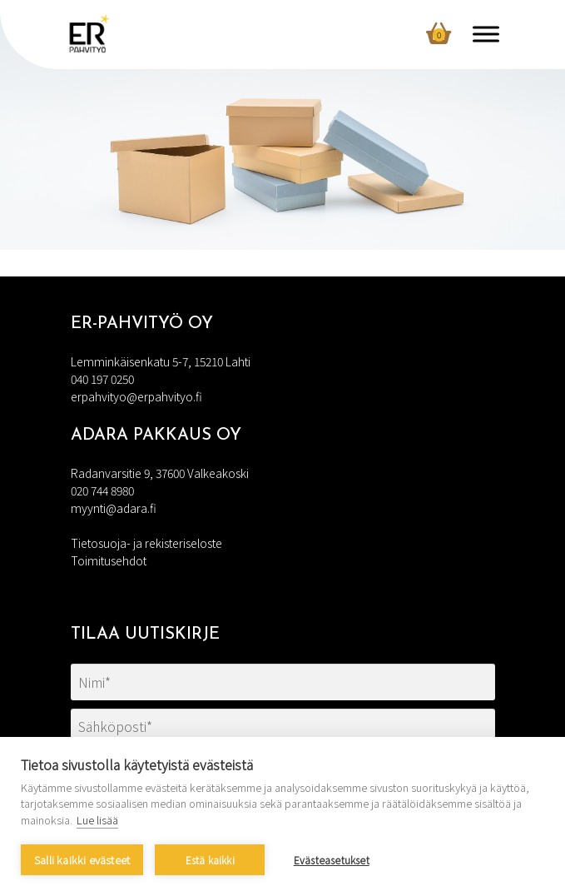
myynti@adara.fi (113, 508)
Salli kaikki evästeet (82, 860)
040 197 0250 (102, 379)
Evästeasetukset (331, 860)
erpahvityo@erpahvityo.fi (136, 396)
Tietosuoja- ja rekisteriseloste (146, 543)
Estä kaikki (210, 860)
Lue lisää (97, 820)
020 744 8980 (102, 490)
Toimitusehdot (108, 560)
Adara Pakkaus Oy (156, 435)
